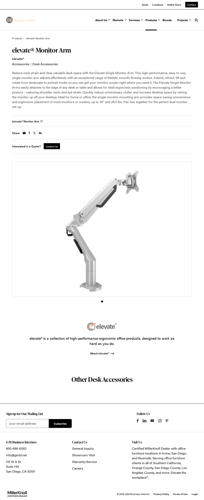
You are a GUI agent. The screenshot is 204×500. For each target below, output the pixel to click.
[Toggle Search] (196, 20)
